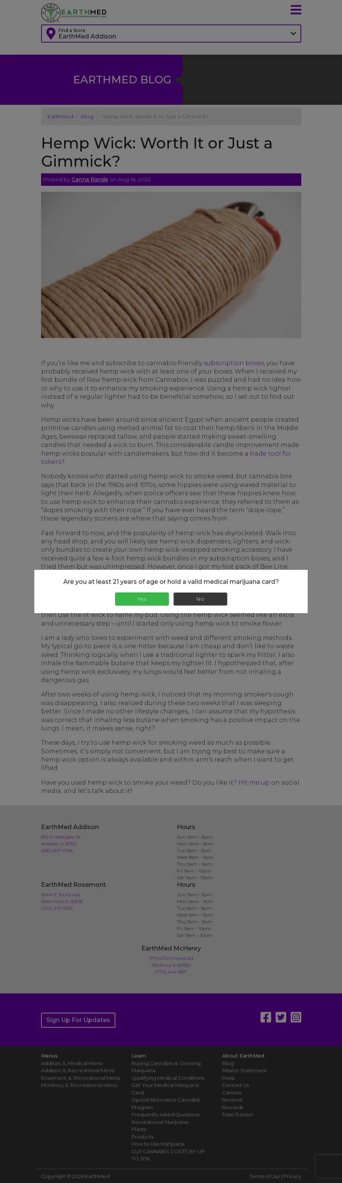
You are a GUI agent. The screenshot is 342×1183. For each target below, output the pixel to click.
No (200, 598)
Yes (141, 598)
